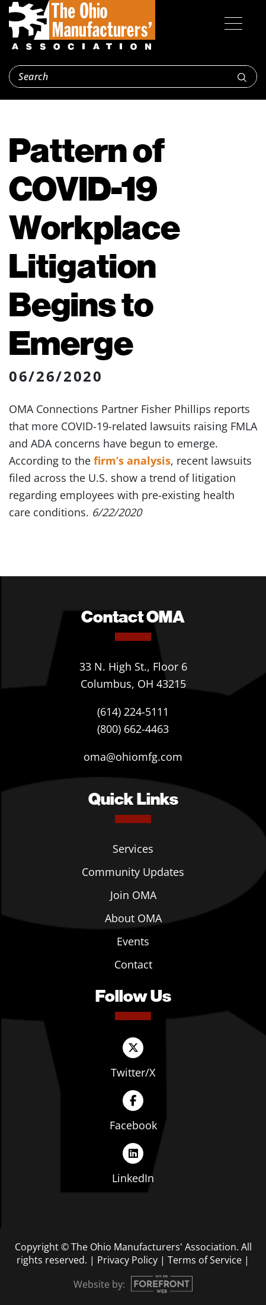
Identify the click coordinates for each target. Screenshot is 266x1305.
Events (133, 941)
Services (133, 849)
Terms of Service (205, 1259)
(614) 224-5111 (133, 711)
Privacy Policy (127, 1259)
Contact (133, 964)
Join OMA (133, 895)
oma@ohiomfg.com (133, 757)
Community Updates (133, 872)
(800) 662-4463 (133, 729)
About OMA (133, 918)
